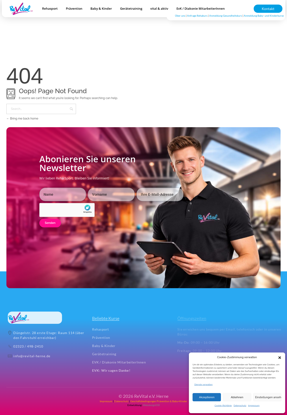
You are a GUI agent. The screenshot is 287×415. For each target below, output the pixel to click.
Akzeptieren (207, 397)
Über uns (180, 15)
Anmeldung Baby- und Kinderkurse (264, 15)
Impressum (254, 405)
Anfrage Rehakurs (197, 15)
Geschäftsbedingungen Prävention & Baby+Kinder (158, 401)
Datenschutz (240, 405)
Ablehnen (237, 397)
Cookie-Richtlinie (223, 405)
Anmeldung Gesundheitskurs (225, 15)
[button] (280, 357)
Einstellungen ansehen (268, 397)
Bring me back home (22, 118)
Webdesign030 (151, 405)
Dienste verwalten (203, 384)
